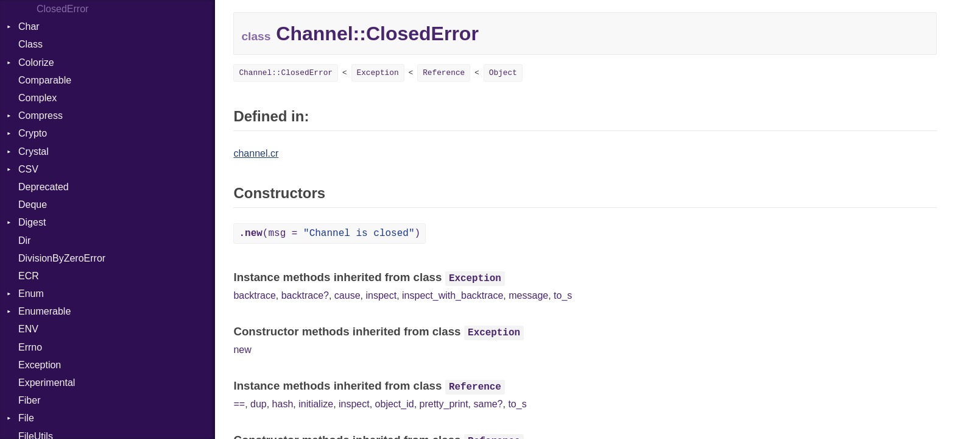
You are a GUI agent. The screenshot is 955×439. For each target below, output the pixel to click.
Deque (32, 204)
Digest (32, 222)
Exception (39, 365)
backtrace (254, 295)
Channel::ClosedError (286, 72)
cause (347, 295)
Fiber (29, 400)
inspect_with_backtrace (452, 295)
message (528, 295)
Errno (30, 347)
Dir (24, 240)
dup (258, 404)
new (242, 349)
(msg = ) (329, 233)
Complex (37, 98)
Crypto (32, 133)
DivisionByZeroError (61, 258)
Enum (31, 293)
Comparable (44, 80)
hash (283, 404)
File (26, 418)
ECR (28, 276)
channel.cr (255, 153)
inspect (380, 295)
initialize (315, 404)
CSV (28, 169)
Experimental (46, 382)
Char (29, 26)
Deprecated (43, 187)
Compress (40, 115)
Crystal (33, 151)
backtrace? (305, 295)
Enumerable (44, 311)
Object (503, 72)
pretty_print (444, 404)
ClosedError (62, 9)
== (239, 404)
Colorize (36, 62)
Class (30, 44)
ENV (28, 329)
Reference (444, 72)
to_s (563, 295)
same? (487, 404)
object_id (394, 404)
